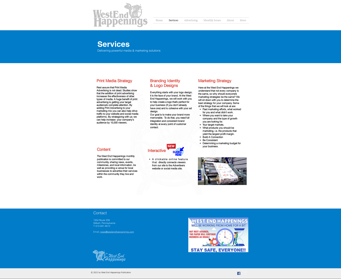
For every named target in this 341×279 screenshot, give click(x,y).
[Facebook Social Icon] (238, 273)
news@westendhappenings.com (117, 231)
